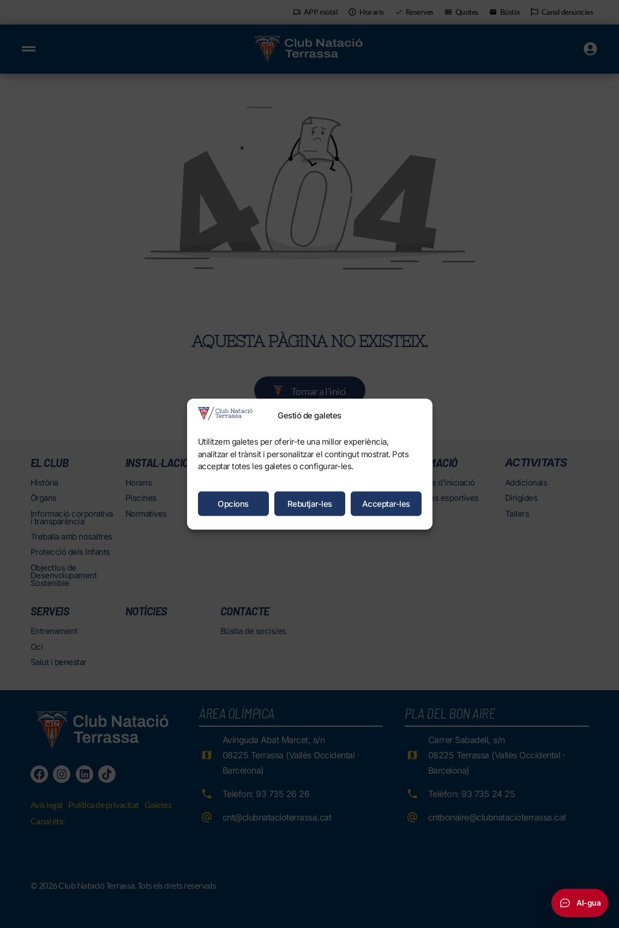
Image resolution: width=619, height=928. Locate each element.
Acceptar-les (386, 503)
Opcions (233, 503)
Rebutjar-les (309, 503)
